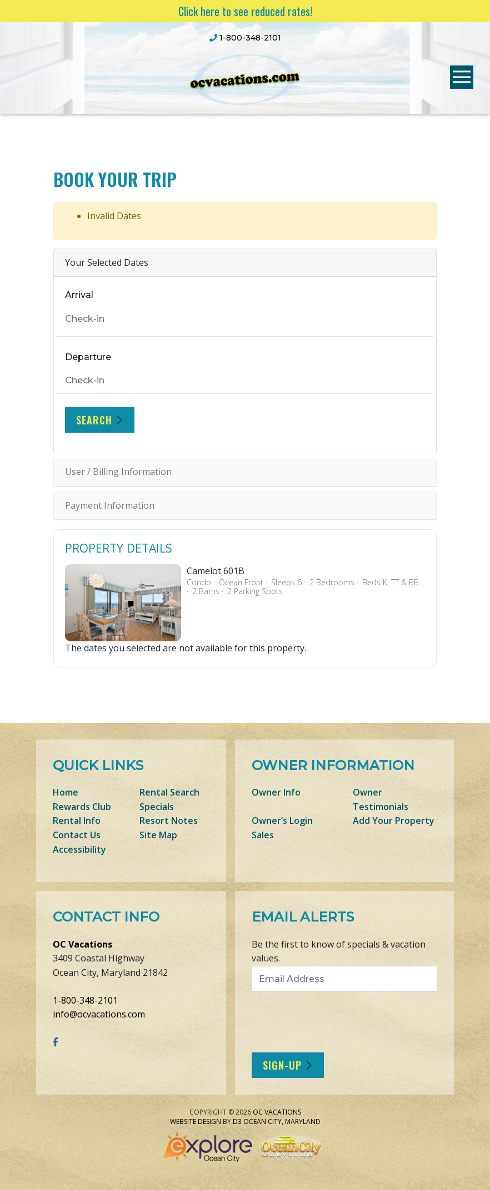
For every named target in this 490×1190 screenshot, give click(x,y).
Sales (263, 835)
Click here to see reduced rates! (245, 11)
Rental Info (77, 820)
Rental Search (169, 792)
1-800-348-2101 (85, 1000)
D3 (237, 1121)
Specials (156, 807)
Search (94, 420)
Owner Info (276, 792)
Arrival (79, 295)
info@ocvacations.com (99, 1014)
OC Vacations (82, 944)
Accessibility (79, 849)
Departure (88, 357)
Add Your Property (393, 820)
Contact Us (77, 835)
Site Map (158, 835)
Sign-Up (282, 1065)
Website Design (195, 1121)
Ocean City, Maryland (282, 1121)
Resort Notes (168, 820)
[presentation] (344, 1022)
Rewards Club (82, 807)
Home (65, 792)
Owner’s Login (282, 820)
